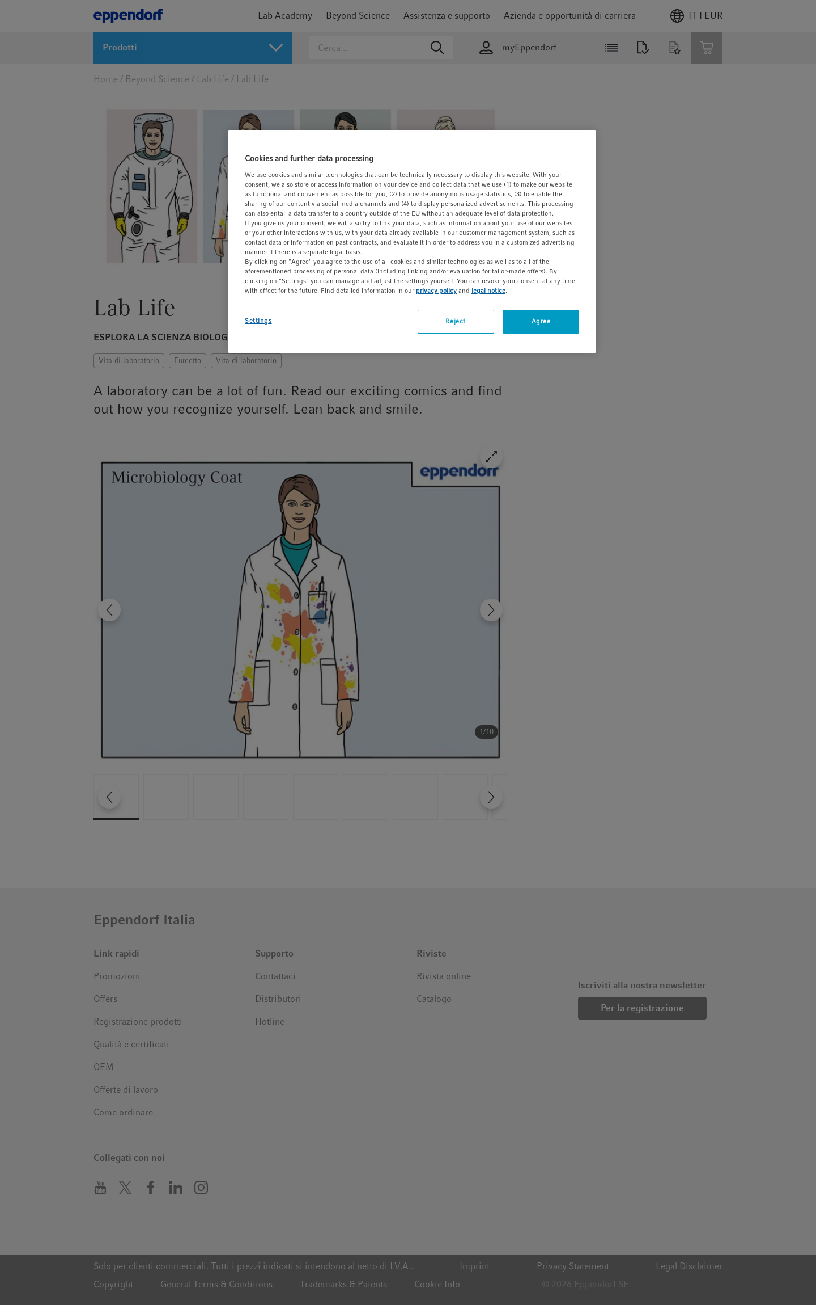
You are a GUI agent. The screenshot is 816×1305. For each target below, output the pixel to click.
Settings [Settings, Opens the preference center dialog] (258, 321)
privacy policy (436, 290)
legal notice (488, 290)
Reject (455, 321)
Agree (541, 321)
